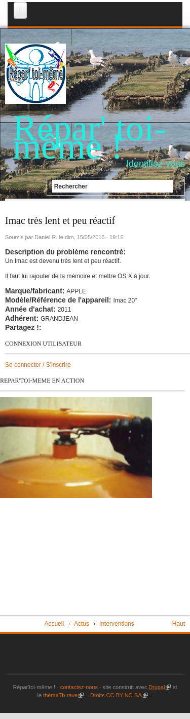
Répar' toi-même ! (89, 137)
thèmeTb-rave (63, 695)
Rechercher (71, 186)
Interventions (116, 623)
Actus (81, 623)
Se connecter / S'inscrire (38, 364)
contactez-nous (78, 687)
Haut (178, 623)
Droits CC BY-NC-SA (118, 695)
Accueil (54, 623)
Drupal (159, 687)
